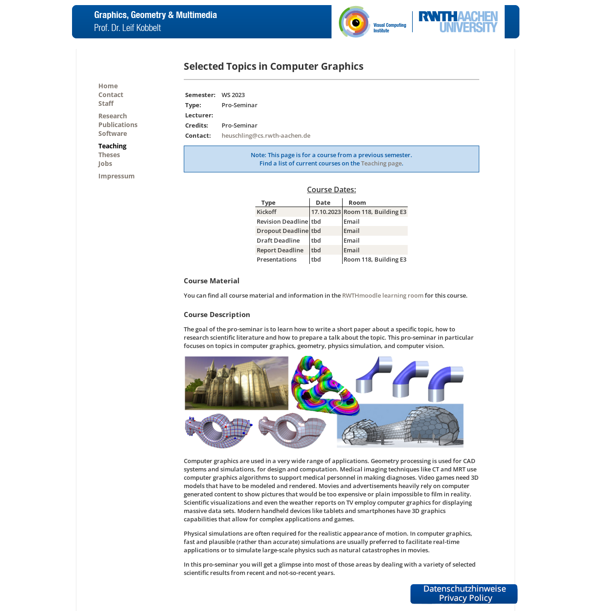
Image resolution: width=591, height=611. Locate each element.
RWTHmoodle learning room (382, 295)
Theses (109, 154)
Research (112, 115)
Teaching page (381, 163)
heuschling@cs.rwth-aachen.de (266, 135)
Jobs (105, 163)
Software (112, 133)
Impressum (116, 175)
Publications (118, 124)
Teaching (112, 145)
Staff (106, 103)
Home (108, 85)
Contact (110, 94)
